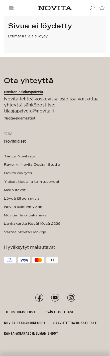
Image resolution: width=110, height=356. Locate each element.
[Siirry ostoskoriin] (102, 8)
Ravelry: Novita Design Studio (32, 164)
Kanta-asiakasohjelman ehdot (31, 333)
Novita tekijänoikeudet (24, 323)
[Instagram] (71, 298)
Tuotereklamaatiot (20, 118)
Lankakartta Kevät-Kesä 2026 (32, 223)
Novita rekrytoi (18, 173)
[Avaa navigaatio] (11, 8)
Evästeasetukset (60, 312)
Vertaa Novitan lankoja (25, 232)
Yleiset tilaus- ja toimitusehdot (31, 182)
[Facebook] (39, 298)
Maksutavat (15, 190)
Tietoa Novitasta (19, 156)
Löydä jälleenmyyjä (22, 198)
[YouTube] (55, 298)
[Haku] (92, 8)
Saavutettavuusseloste (75, 323)
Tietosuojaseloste (20, 312)
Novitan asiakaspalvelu (23, 92)
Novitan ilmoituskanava (25, 215)
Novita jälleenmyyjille (23, 207)
